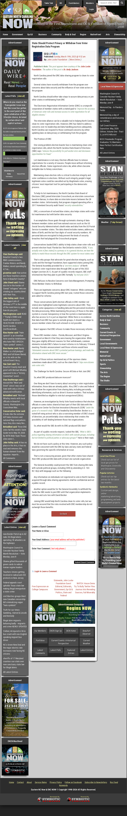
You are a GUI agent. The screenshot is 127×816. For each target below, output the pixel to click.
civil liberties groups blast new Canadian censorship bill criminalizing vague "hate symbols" (14, 601)
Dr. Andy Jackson (71, 69)
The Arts (104, 372)
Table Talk (48, 3)
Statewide (58, 582)
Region (83, 34)
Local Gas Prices (107, 456)
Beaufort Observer (87, 634)
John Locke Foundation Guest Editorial (64, 585)
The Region (105, 376)
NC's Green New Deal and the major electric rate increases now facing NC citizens (14, 649)
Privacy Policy (56, 782)
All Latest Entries (10, 672)
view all (21, 96)
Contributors (74, 3)
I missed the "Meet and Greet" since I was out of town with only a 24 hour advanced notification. (14, 385)
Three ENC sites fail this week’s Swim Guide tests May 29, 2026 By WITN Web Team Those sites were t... (15, 433)
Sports (103, 364)
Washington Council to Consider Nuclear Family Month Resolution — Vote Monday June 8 (14, 552)
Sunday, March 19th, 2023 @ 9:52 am (69, 56)
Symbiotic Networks (109, 487)
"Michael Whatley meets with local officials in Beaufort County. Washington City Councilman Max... (14, 401)
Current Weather (86, 643)
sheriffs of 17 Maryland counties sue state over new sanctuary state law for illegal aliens (13, 663)
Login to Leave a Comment (46, 572)
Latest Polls (56, 651)
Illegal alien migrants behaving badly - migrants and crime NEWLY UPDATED (15, 623)
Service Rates (41, 782)
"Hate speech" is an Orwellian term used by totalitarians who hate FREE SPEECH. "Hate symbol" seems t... (14, 338)
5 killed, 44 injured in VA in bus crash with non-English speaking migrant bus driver (15, 635)
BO (61, 3)
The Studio (105, 380)
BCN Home (71, 632)
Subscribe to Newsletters (96, 782)
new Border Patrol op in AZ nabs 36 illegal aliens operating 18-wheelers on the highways (14, 538)
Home (5, 34)
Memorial (104, 352)
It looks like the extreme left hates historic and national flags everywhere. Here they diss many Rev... (14, 417)
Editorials (67, 588)
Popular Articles (107, 473)
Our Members (40, 632)
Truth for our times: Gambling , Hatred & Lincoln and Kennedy (15, 613)
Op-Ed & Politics (107, 360)
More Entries (75, 59)
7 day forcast (116, 222)
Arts (108, 34)
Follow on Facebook (73, 782)
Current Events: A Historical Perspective (63, 643)
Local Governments (108, 343)
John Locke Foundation (57, 59)
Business (43, 34)
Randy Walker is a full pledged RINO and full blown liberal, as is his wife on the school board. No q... (14, 354)
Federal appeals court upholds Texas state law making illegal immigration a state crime (14, 587)
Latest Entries (87, 651)
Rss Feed (114, 782)
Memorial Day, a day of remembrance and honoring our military (112, 118)
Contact (20, 782)
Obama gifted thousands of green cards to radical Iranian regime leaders (15, 564)
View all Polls (21, 174)
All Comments (9, 458)
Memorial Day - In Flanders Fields (111, 109)
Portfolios (40, 642)
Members (90, 3)
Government (17, 34)
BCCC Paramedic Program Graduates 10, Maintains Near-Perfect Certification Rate (111, 143)
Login (91, 9)
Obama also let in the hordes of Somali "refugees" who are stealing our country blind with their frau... (14, 288)
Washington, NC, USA (112, 235)
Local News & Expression (111, 347)
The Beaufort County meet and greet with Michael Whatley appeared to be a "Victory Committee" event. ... (15, 370)
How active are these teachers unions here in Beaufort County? (14, 276)
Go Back (63, 514)
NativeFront (95, 34)
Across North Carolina (110, 316)
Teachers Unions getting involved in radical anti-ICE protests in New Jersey (14, 575)
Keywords (63, 785)
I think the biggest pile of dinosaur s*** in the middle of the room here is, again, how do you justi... (15, 304)
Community (57, 34)
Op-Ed (30, 34)
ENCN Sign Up (56, 632)
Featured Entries (71, 653)
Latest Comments (40, 653)
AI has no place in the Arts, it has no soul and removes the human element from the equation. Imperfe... (15, 448)
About (29, 782)
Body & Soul (70, 34)
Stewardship (119, 34)
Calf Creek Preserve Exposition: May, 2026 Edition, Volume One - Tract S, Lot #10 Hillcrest (111, 130)
